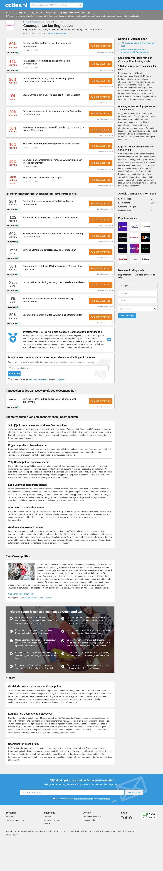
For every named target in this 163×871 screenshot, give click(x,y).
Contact (47, 854)
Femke (111, 54)
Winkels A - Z (11, 847)
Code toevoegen (127, 317)
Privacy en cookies (90, 851)
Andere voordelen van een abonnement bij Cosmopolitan (135, 52)
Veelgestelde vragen (51, 851)
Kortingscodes (35, 22)
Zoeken (80, 5)
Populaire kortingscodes (15, 851)
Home (25, 22)
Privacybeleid (60, 409)
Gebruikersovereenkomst (39, 409)
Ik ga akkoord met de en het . (38, 409)
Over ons (47, 847)
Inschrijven (69, 403)
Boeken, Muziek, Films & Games (37, 629)
